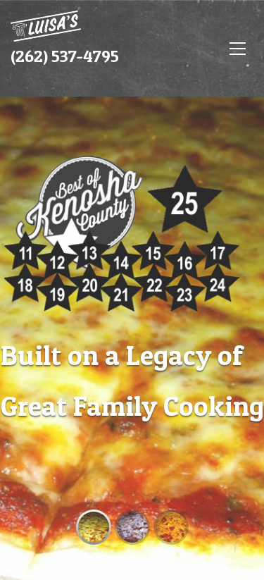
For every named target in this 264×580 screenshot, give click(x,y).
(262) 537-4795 (65, 56)
